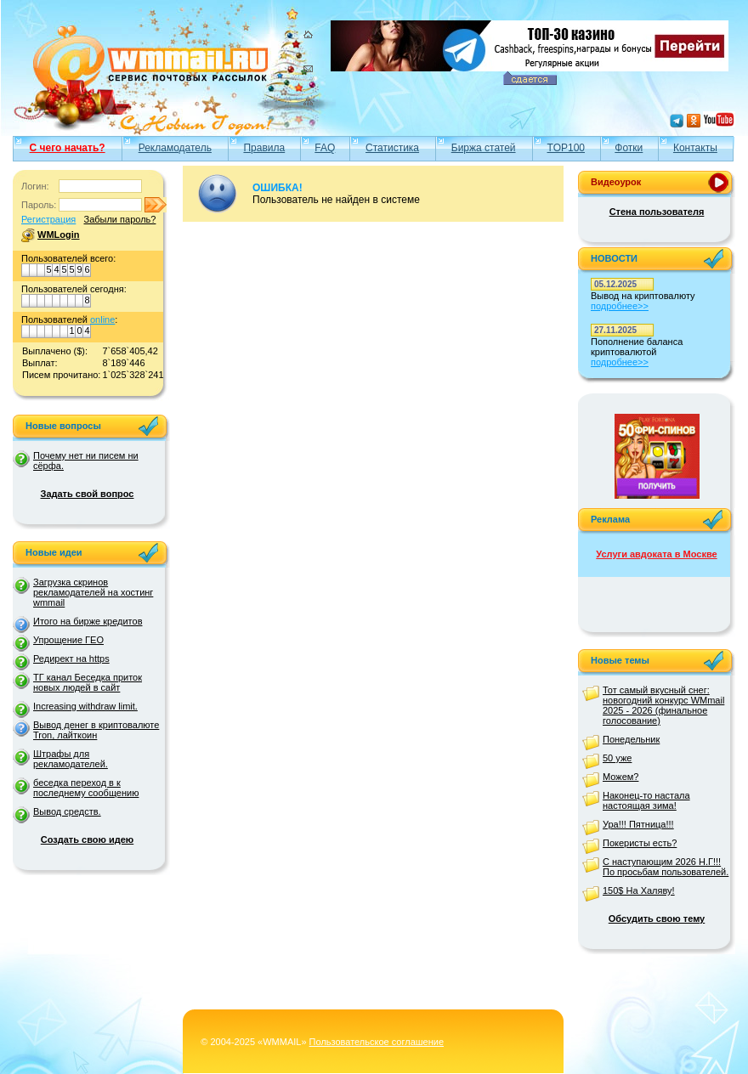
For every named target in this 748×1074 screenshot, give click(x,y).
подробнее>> (620, 306)
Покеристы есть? (640, 843)
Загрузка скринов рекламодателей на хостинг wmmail (93, 592)
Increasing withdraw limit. (85, 706)
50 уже (617, 758)
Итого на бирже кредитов (87, 621)
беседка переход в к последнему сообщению (86, 787)
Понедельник (631, 739)
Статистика (392, 148)
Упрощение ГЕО (68, 640)
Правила (264, 148)
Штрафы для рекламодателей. (70, 759)
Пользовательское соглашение (376, 1042)
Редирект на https (71, 658)
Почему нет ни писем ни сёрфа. (86, 460)
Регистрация (48, 219)
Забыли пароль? (119, 219)
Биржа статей (483, 148)
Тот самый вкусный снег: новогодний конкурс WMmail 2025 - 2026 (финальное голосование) (663, 705)
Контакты (695, 148)
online (102, 319)
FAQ (324, 148)
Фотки (629, 148)
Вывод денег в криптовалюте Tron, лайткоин (96, 730)
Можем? (620, 777)
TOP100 (566, 148)
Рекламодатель (175, 148)
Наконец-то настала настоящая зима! (646, 800)
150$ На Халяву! (639, 890)
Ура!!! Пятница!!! (638, 824)
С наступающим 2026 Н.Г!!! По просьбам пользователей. (665, 866)
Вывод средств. (67, 811)
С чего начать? (67, 148)
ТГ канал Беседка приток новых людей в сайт (87, 682)
